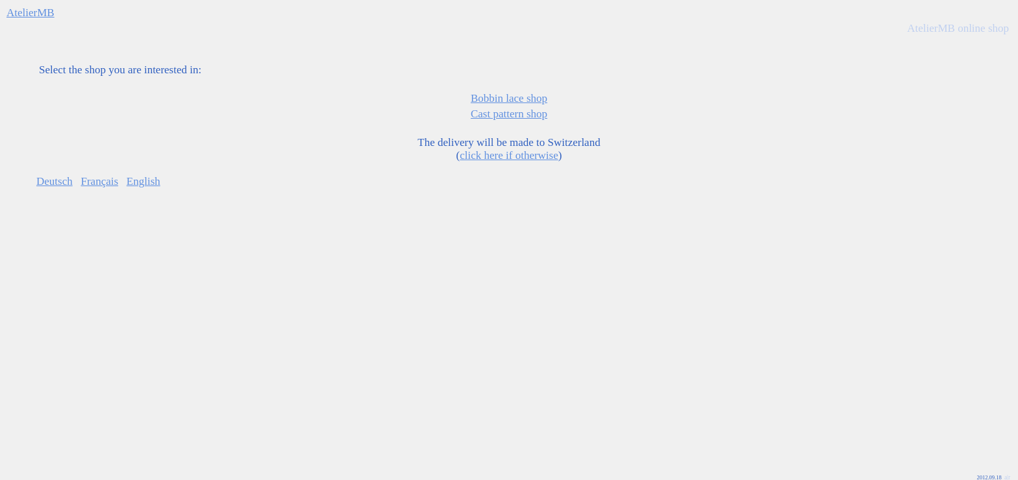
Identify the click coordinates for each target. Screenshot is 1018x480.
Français (99, 181)
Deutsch (54, 181)
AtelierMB (30, 12)
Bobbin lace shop (509, 98)
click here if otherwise (509, 155)
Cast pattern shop (509, 114)
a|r (1007, 464)
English (143, 181)
